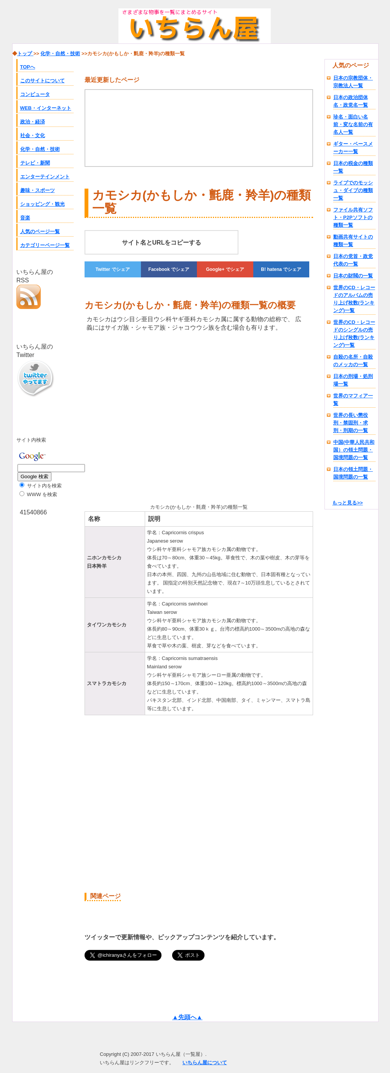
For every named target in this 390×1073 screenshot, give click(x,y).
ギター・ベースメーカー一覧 (353, 147)
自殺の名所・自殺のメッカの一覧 (353, 360)
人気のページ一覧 (40, 231)
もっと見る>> (347, 503)
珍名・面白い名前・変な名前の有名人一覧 (353, 124)
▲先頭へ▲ (187, 1017)
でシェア (113, 269)
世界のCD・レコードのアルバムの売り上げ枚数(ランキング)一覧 (354, 299)
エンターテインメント (45, 176)
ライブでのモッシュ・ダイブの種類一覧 (353, 190)
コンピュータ (35, 94)
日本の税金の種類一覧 (353, 167)
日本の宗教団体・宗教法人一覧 (353, 81)
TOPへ (27, 67)
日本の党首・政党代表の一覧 (353, 260)
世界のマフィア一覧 (353, 399)
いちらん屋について (204, 1062)
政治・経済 (32, 122)
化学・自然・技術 (40, 149)
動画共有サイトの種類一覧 (353, 240)
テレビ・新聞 (35, 163)
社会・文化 (32, 135)
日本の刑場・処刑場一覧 (353, 380)
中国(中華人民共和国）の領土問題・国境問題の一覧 (353, 449)
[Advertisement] (149, 416)
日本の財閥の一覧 (353, 276)
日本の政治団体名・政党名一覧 (350, 101)
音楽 (25, 218)
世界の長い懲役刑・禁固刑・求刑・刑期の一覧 (350, 422)
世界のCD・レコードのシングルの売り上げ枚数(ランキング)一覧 (354, 333)
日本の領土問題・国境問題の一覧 (353, 473)
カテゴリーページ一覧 (45, 245)
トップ (25, 53)
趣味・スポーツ (37, 190)
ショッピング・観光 (42, 204)
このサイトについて (42, 80)
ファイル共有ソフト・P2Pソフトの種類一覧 (353, 217)
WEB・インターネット (45, 108)
